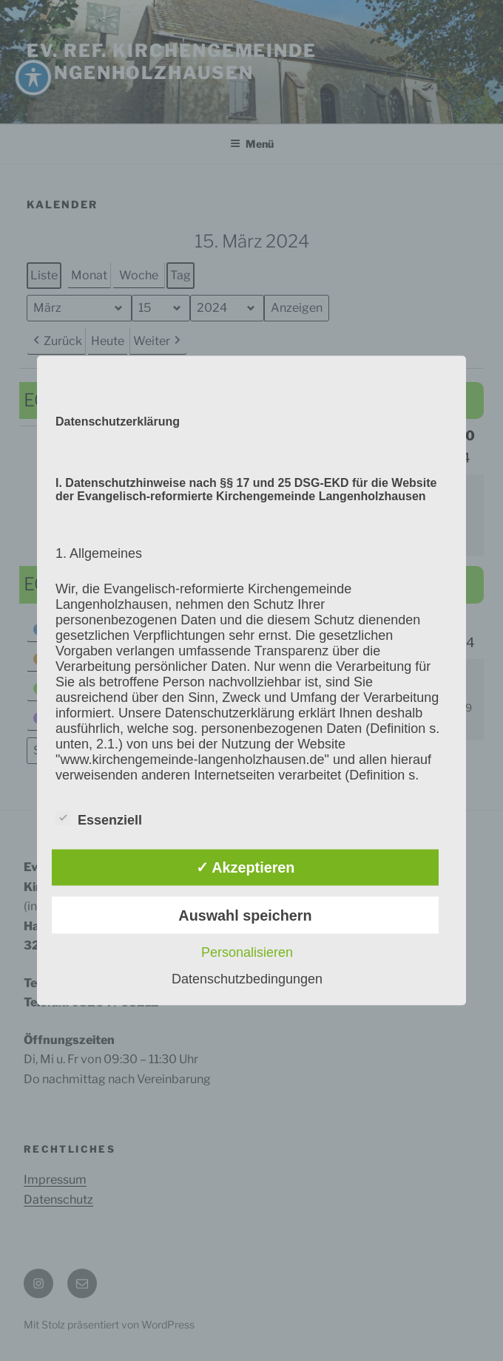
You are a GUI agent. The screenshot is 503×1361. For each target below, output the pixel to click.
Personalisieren (247, 951)
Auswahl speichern (244, 915)
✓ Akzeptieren (245, 867)
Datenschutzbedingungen (247, 978)
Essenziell (98, 818)
